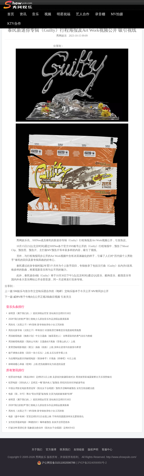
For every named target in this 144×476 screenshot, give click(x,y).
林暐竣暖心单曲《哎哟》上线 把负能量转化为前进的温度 (36, 364)
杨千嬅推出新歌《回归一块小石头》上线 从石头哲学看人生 (38, 353)
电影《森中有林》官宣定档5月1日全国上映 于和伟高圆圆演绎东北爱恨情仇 (46, 416)
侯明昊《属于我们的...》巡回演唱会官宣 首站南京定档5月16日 (39, 313)
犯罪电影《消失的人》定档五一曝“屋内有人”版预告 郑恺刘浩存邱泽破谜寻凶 (46, 382)
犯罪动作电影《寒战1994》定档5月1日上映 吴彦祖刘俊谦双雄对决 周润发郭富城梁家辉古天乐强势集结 (60, 377)
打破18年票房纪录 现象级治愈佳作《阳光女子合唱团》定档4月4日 (41, 427)
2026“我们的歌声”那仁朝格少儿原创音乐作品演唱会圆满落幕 (38, 319)
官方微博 (51, 449)
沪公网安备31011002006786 (58, 462)
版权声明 (93, 449)
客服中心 (107, 449)
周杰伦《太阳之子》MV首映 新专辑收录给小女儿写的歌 (36, 324)
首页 (10, 14)
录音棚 (100, 14)
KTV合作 (14, 23)
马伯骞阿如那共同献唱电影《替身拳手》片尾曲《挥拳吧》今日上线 (42, 358)
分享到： (58, 45)
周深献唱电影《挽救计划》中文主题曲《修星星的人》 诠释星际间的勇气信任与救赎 (50, 336)
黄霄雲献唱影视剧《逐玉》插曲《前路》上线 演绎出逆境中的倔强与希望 (44, 347)
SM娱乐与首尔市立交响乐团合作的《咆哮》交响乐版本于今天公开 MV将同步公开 (61, 291)
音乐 (35, 14)
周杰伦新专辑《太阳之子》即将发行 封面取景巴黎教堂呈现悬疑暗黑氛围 (44, 330)
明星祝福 (63, 14)
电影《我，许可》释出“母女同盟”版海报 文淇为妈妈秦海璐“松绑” (40, 394)
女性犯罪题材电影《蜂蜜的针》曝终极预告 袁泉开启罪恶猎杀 (39, 422)
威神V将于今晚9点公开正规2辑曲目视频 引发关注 (42, 296)
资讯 (23, 14)
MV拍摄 (117, 14)
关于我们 (37, 449)
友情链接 (79, 449)
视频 (47, 14)
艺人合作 (82, 14)
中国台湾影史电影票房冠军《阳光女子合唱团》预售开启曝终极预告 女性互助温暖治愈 (51, 388)
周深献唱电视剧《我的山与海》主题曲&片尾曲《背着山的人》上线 (41, 341)
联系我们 (65, 449)
